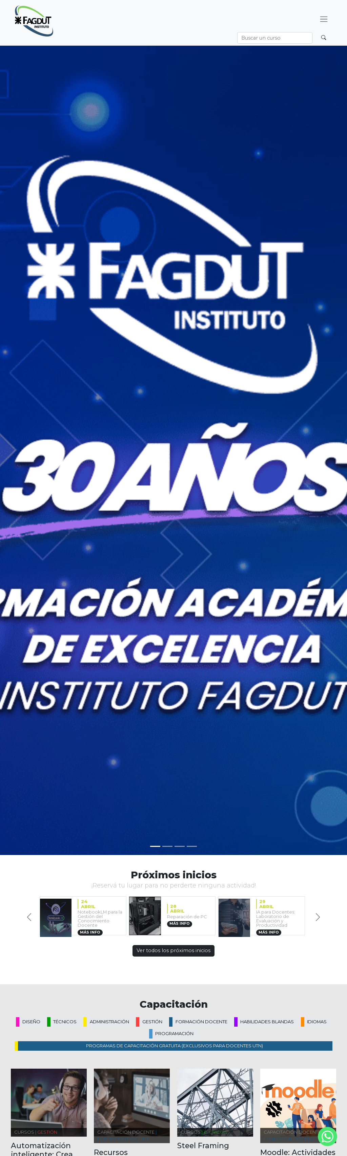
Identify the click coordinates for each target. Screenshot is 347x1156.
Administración (109, 1021)
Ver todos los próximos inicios (173, 950)
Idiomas (317, 1021)
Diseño (31, 1021)
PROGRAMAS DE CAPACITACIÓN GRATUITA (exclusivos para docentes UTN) (174, 1045)
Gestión (152, 1021)
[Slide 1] (167, 846)
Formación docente (201, 1021)
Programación (174, 1033)
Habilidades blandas (267, 1021)
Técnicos (65, 1021)
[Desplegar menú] (324, 19)
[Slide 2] (180, 846)
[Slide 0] (155, 846)
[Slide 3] (192, 846)
